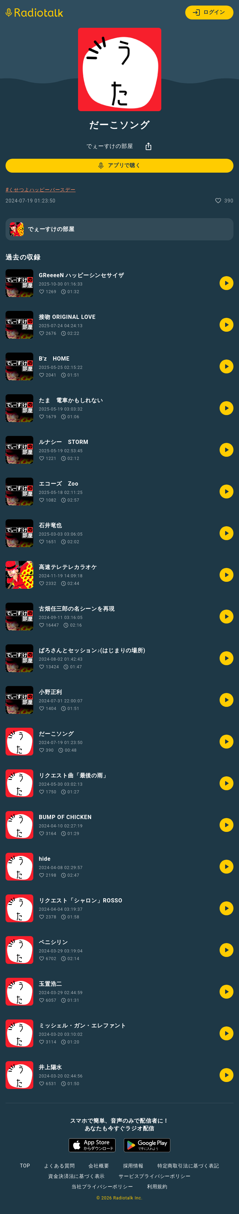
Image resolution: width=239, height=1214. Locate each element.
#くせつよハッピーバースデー (41, 189)
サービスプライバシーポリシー (154, 1176)
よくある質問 (59, 1165)
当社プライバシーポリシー (102, 1186)
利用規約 (157, 1186)
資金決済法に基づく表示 (76, 1176)
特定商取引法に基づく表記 (188, 1165)
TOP (25, 1165)
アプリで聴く (119, 166)
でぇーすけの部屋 (109, 146)
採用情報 (133, 1165)
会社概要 (98, 1165)
